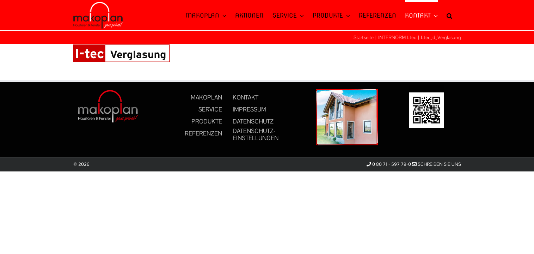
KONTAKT (245, 97)
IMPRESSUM (249, 109)
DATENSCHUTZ (253, 121)
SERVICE (210, 109)
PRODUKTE (206, 121)
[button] (458, 15)
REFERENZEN (203, 133)
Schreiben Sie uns (436, 164)
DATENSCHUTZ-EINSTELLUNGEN (255, 134)
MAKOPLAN (206, 97)
